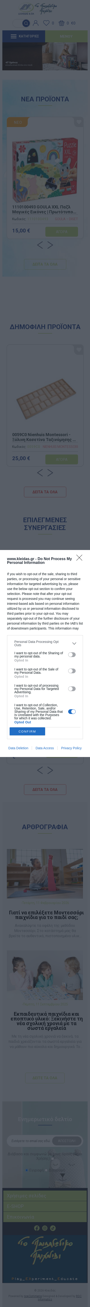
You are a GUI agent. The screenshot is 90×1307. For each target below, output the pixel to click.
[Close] (80, 559)
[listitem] (45, 643)
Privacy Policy (71, 748)
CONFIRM (27, 731)
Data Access (44, 748)
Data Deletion (18, 748)
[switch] (72, 654)
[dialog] (45, 653)
